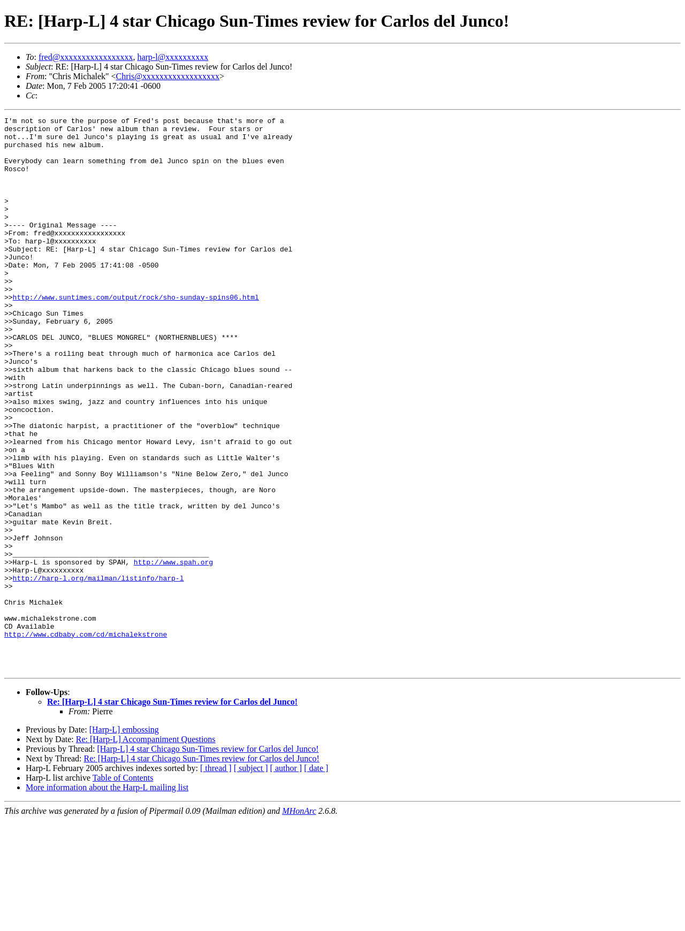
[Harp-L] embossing (124, 840)
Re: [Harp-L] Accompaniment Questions (146, 849)
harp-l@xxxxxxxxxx (172, 57)
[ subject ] (251, 878)
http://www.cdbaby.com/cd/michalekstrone (85, 738)
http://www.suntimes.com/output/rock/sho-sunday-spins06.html (136, 334)
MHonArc (299, 921)
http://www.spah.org (173, 652)
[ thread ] (216, 878)
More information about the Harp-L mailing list (107, 898)
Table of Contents (123, 888)
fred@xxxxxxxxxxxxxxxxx (86, 57)
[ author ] (286, 878)
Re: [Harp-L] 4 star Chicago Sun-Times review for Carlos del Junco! (172, 812)
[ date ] (316, 878)
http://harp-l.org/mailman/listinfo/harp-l (98, 671)
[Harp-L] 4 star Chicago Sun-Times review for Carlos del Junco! (207, 859)
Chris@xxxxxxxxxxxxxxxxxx (167, 76)
